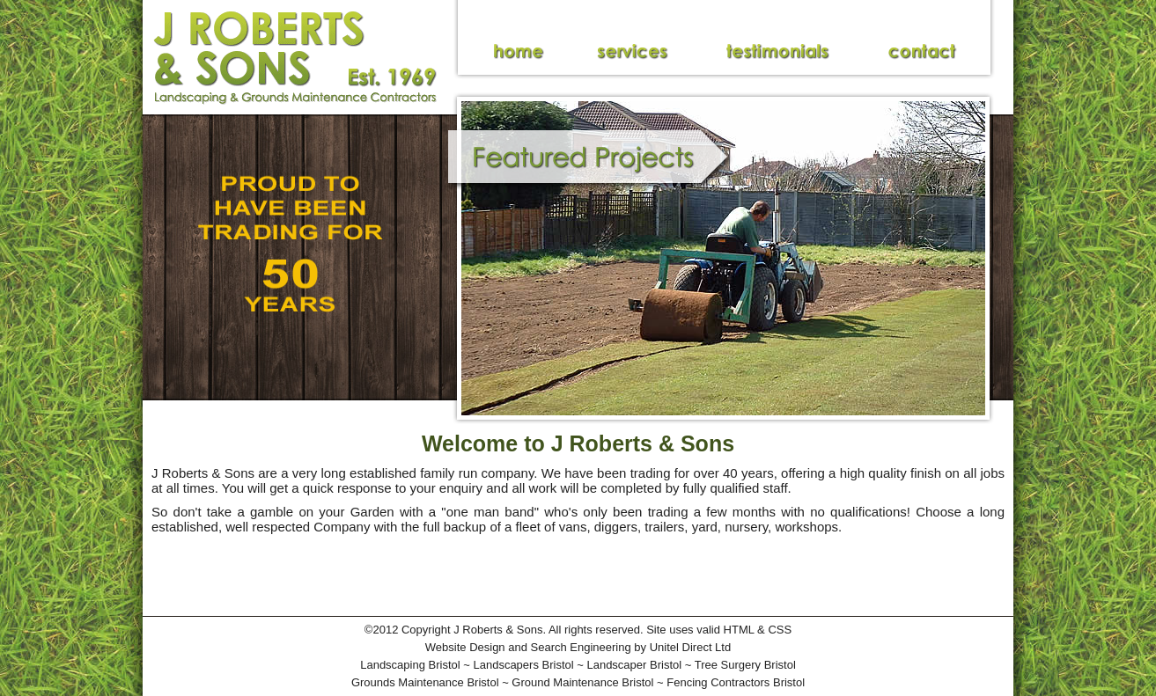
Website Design (465, 647)
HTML (739, 629)
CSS (780, 629)
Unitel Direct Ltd (690, 647)
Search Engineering (581, 647)
